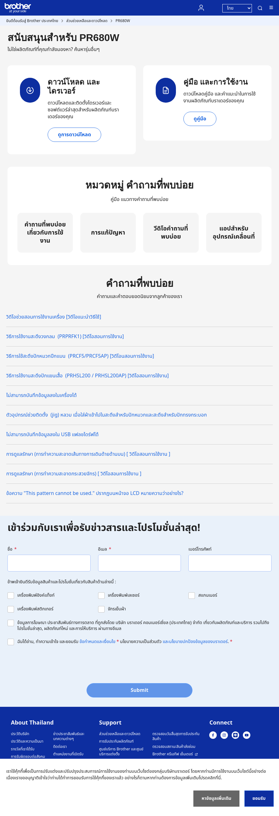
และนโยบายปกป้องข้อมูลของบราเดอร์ (195, 641)
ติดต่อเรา (60, 746)
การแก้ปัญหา (108, 232)
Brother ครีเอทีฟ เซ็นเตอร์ (172, 754)
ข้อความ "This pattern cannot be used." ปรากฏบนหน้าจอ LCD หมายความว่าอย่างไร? (94, 493)
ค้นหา (260, 8)
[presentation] (54, 663)
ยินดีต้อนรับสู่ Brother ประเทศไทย (32, 21)
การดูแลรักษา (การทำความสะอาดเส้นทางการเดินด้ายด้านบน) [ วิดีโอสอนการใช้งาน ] (88, 454)
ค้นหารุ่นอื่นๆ (87, 49)
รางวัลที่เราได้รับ (22, 749)
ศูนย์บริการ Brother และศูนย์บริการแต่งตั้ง (121, 752)
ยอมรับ (259, 798)
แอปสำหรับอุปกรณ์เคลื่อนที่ (234, 232)
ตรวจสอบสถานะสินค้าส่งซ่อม (173, 746)
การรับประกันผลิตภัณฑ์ (116, 741)
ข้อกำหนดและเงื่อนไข (97, 641)
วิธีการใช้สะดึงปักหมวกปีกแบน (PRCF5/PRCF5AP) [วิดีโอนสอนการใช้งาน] (80, 356)
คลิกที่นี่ (214, 778)
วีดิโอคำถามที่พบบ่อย (171, 232)
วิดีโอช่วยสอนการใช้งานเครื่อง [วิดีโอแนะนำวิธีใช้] (53, 317)
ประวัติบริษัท (20, 734)
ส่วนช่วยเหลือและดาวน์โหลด (86, 21)
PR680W (123, 21)
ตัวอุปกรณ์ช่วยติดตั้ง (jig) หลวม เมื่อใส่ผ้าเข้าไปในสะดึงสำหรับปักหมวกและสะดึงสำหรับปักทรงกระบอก (106, 415)
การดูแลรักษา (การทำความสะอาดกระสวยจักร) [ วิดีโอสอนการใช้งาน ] (73, 474)
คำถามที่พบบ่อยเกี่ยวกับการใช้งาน (45, 232)
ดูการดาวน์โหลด (74, 134)
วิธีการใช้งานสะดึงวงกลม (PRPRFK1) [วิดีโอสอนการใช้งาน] (65, 336)
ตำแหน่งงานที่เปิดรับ (68, 754)
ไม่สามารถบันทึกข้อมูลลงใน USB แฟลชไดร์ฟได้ (52, 434)
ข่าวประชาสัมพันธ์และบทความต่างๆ (68, 736)
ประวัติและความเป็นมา (27, 741)
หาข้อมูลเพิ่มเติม (216, 798)
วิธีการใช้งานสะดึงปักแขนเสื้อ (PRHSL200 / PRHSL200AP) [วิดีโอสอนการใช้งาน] (87, 376)
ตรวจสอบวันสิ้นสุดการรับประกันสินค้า (175, 736)
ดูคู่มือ (200, 119)
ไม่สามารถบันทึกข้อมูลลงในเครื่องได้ (41, 395)
